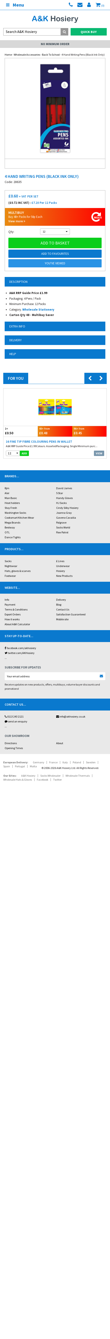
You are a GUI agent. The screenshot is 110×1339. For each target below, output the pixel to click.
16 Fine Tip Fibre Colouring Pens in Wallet (39, 441)
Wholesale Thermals (77, 775)
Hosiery (60, 571)
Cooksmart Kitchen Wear (19, 517)
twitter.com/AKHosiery (19, 653)
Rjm (7, 488)
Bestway (10, 527)
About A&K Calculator (17, 624)
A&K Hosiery (28, 775)
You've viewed (55, 263)
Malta (33, 766)
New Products (64, 576)
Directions (11, 743)
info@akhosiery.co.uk (70, 716)
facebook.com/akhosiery (20, 648)
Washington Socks (15, 512)
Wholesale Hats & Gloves (17, 779)
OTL (7, 532)
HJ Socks (61, 503)
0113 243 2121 (14, 716)
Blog (58, 604)
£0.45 (89, 431)
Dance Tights (13, 537)
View (99, 453)
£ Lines (60, 561)
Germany (38, 762)
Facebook (42, 779)
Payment (10, 604)
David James (64, 488)
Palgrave (61, 522)
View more (16, 221)
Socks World (63, 527)
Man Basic (11, 498)
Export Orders (13, 614)
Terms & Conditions (16, 609)
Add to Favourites (55, 253)
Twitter (57, 779)
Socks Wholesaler (50, 775)
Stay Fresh (11, 508)
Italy (65, 762)
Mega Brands (12, 522)
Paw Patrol (62, 532)
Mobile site (62, 619)
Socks (8, 561)
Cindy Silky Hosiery (67, 508)
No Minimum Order (55, 44)
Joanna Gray (64, 512)
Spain (6, 766)
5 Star (59, 493)
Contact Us (62, 609)
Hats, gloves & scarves (18, 571)
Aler (7, 493)
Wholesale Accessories (27, 54)
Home (8, 54)
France (53, 762)
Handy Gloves (64, 498)
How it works (12, 619)
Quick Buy (89, 32)
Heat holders (12, 503)
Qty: (11, 232)
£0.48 (55, 431)
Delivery (61, 599)
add (24, 453)
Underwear (63, 566)
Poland (77, 762)
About (59, 743)
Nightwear (11, 566)
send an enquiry (16, 721)
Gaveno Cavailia (66, 517)
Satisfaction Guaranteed (71, 614)
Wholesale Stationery (38, 310)
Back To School (51, 54)
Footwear (10, 576)
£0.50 (20, 431)
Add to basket (55, 243)
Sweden (91, 762)
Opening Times (14, 748)
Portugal (20, 766)
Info (7, 599)
